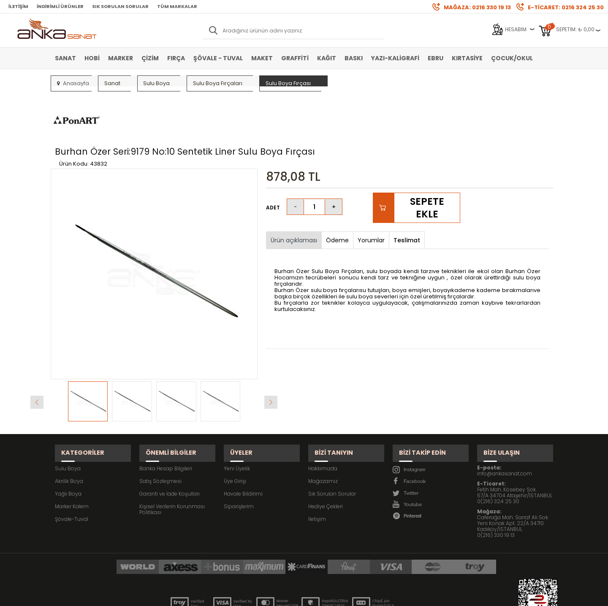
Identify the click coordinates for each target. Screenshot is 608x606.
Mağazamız (323, 433)
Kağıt (326, 58)
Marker (120, 58)
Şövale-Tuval (71, 471)
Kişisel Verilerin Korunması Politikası (172, 461)
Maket (262, 58)
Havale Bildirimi (243, 446)
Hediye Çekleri (325, 458)
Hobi (92, 58)
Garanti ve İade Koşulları (169, 446)
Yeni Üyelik (237, 420)
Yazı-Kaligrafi (395, 58)
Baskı (354, 58)
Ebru (435, 58)
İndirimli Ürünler (60, 6)
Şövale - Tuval (218, 58)
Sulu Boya (68, 420)
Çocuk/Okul (512, 58)
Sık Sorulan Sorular (120, 6)
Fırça (176, 58)
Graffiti (295, 58)
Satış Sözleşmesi (160, 433)
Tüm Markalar (177, 6)
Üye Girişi (235, 433)
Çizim (150, 58)
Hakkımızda (322, 420)
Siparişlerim (239, 458)
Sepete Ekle (427, 168)
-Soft (257, 595)
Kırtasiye (467, 58)
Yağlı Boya (68, 446)
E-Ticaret (278, 595)
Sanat (65, 58)
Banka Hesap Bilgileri (165, 420)
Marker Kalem (72, 458)
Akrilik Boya (69, 433)
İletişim (18, 6)
